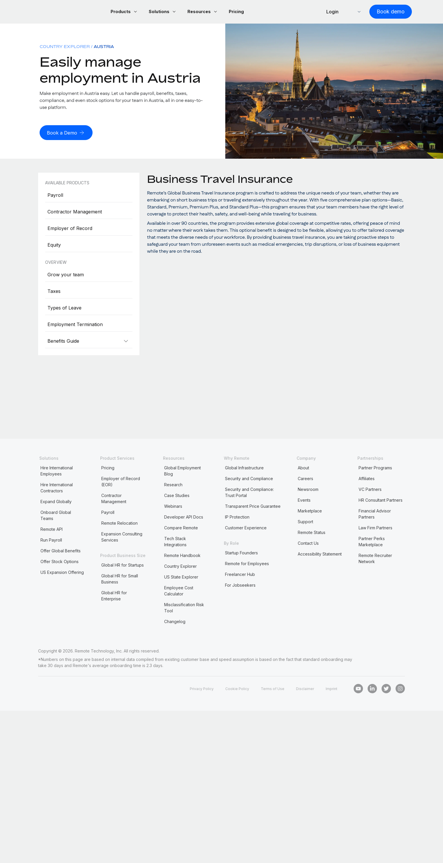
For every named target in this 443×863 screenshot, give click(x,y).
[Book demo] (383, 12)
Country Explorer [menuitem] (65, 47)
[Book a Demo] (67, 133)
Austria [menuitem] (104, 47)
